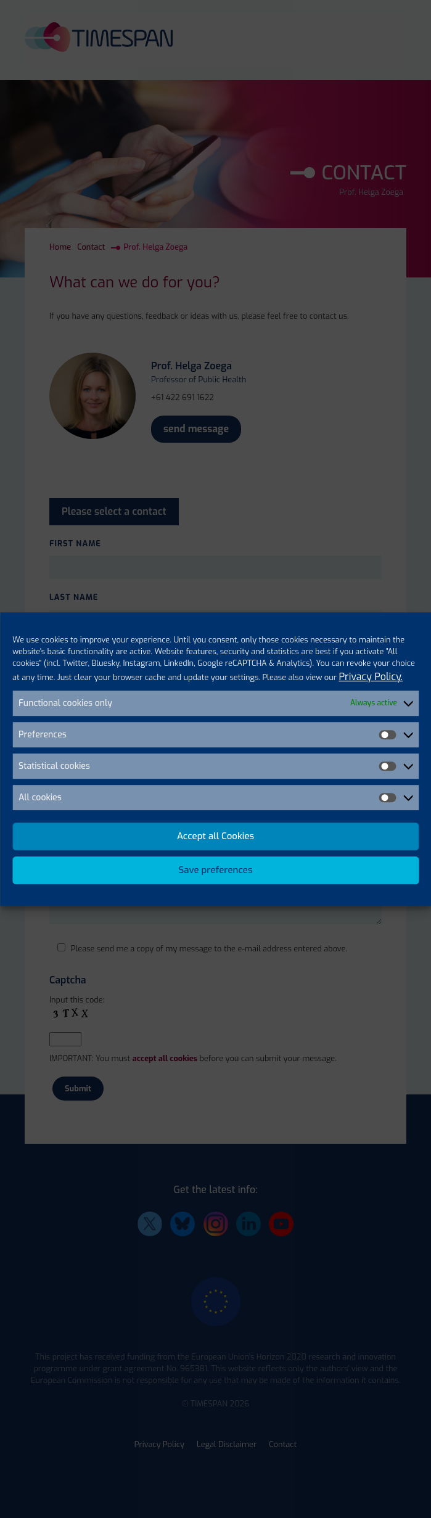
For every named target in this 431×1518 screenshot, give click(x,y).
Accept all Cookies (215, 836)
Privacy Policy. (371, 676)
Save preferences (216, 870)
